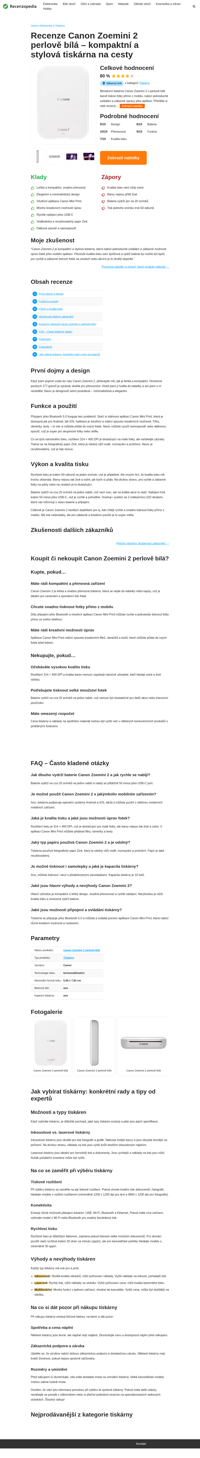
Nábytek (123, 4)
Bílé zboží (69, 4)
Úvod (34, 25)
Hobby (47, 8)
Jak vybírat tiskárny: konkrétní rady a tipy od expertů (69, 355)
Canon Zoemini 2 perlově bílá (81, 953)
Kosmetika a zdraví (168, 4)
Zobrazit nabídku (132, 106)
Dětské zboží (142, 4)
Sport (109, 4)
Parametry (45, 340)
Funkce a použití (48, 302)
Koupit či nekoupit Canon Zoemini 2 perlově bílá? (68, 325)
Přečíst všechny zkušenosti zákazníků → (142, 545)
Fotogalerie (45, 348)
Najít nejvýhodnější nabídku (100, 744)
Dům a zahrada (91, 4)
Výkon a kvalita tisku (51, 309)
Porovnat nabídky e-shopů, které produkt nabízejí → (135, 267)
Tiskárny (60, 25)
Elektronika (50, 4)
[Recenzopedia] (20, 6)
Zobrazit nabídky (123, 158)
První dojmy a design (51, 294)
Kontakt (141, 1453)
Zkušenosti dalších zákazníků (56, 317)
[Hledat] (194, 6)
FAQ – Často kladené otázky (55, 332)
